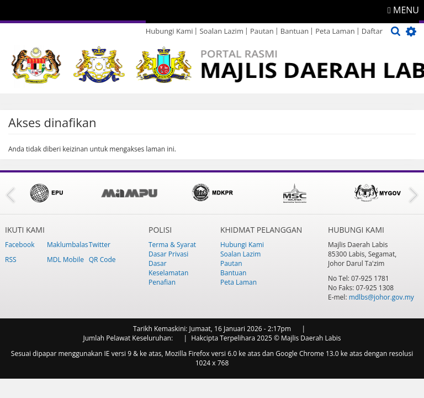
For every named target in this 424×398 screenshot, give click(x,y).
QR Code (102, 259)
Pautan (262, 31)
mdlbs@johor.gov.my (381, 297)
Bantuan (294, 31)
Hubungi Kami (169, 31)
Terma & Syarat (172, 244)
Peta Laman (335, 31)
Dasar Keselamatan (168, 268)
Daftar (372, 31)
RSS (11, 259)
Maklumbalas (67, 244)
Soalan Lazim (221, 31)
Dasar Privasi (168, 254)
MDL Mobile (65, 259)
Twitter (99, 244)
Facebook (19, 244)
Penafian (162, 282)
